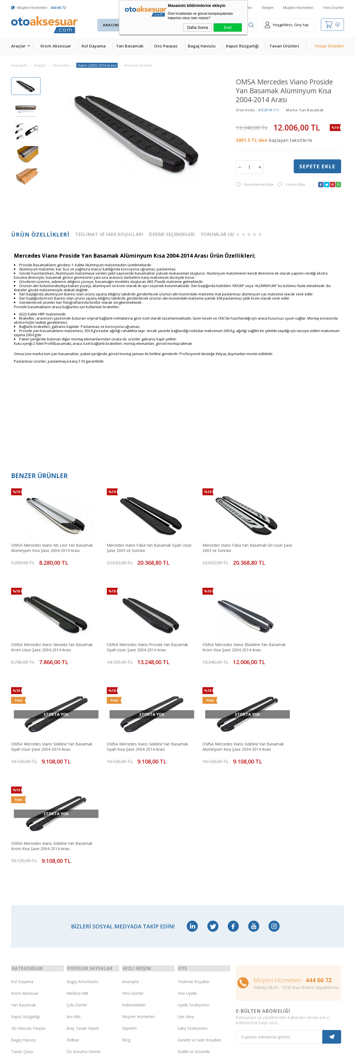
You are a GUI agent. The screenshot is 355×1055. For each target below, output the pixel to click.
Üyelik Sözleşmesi (193, 881)
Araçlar (18, 46)
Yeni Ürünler (333, 7)
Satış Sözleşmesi (192, 904)
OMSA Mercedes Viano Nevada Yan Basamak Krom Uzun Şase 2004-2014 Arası (302, 542)
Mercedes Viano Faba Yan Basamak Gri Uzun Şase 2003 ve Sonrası (214, 542)
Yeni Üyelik (187, 869)
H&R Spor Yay (23, 974)
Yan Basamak (129, 46)
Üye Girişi (186, 893)
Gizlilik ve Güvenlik (194, 928)
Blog (126, 916)
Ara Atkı (73, 893)
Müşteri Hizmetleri (298, 7)
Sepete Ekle (317, 166)
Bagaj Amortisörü (82, 858)
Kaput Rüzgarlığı (242, 46)
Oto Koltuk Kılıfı (25, 951)
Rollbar (73, 916)
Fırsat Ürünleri (329, 46)
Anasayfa (130, 858)
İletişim (267, 7)
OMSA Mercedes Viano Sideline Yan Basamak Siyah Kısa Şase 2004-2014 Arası (301, 632)
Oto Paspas (166, 46)
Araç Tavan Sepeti (83, 904)
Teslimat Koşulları (193, 858)
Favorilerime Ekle (254, 184)
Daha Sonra (197, 27)
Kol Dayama (94, 46)
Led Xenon (20, 986)
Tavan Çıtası (22, 928)
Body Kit (18, 963)
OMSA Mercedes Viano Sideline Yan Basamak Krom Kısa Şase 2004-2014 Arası (133, 723)
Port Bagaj (76, 951)
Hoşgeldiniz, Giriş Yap (287, 24)
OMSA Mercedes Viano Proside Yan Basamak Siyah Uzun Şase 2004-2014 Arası (50, 632)
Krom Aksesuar (55, 46)
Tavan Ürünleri (284, 46)
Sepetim (129, 904)
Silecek (73, 939)
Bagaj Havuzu (201, 46)
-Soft (149, 1048)
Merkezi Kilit (77, 869)
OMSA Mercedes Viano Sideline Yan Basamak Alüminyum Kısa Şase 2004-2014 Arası (49, 723)
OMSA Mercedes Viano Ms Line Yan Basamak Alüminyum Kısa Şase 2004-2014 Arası (49, 542)
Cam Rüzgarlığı (24, 939)
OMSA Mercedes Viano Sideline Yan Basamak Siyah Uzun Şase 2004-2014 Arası (218, 632)
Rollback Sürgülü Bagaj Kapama (87, 963)
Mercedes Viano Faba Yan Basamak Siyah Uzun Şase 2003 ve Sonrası (132, 542)
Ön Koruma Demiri (83, 928)
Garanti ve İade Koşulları (199, 916)
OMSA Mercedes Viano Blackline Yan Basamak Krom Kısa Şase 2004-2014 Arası (133, 632)
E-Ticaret (161, 1048)
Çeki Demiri (77, 881)
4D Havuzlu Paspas (28, 904)
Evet (228, 27)
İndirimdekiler (134, 881)
